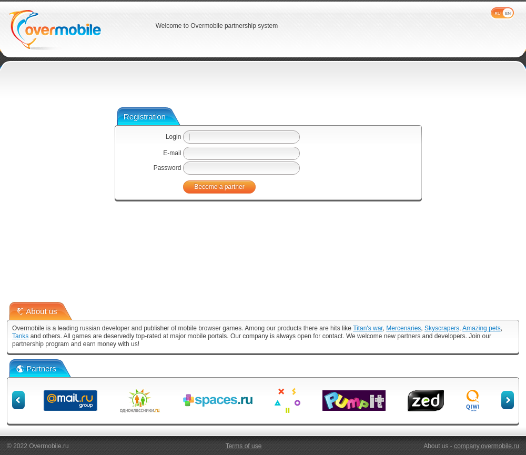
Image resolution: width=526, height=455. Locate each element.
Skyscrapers (441, 328)
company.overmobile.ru (486, 446)
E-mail (172, 153)
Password (167, 167)
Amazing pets (481, 328)
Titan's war (368, 328)
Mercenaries (403, 328)
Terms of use (244, 446)
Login (173, 136)
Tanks (20, 336)
